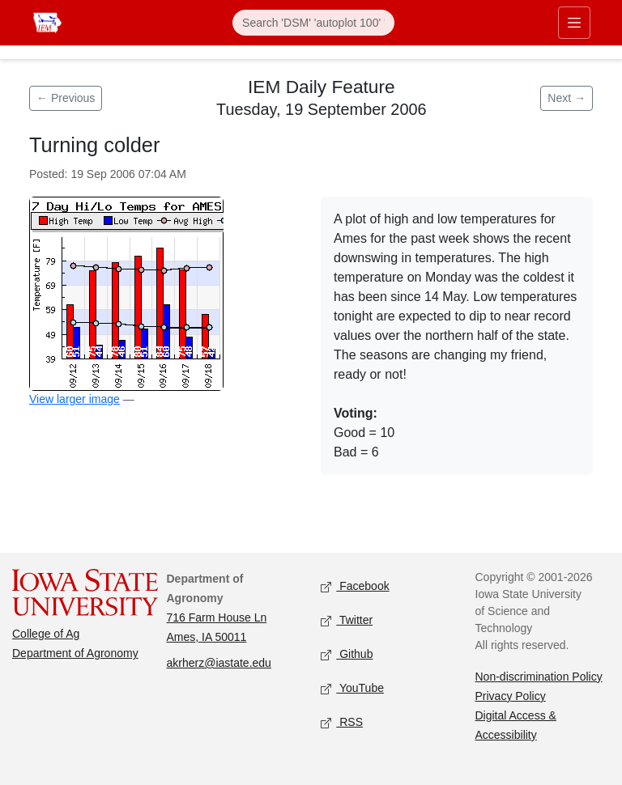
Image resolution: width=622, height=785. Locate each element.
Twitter (347, 621)
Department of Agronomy (75, 653)
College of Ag (45, 633)
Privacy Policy (510, 696)
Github (347, 655)
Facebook (355, 587)
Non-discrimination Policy (539, 676)
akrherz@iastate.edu (219, 662)
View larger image (74, 398)
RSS (342, 723)
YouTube (352, 689)
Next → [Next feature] (566, 97)
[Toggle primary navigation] (574, 22)
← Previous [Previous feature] (65, 97)
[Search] (313, 23)
